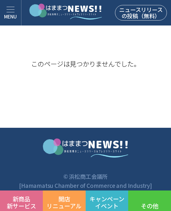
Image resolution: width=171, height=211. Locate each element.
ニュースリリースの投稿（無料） (140, 13)
